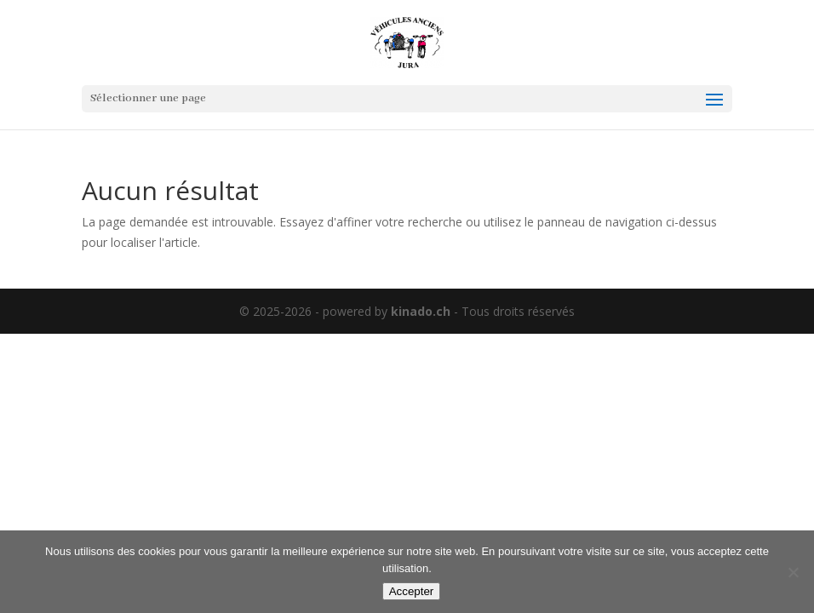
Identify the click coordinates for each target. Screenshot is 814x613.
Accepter (411, 591)
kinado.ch (420, 311)
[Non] (792, 572)
